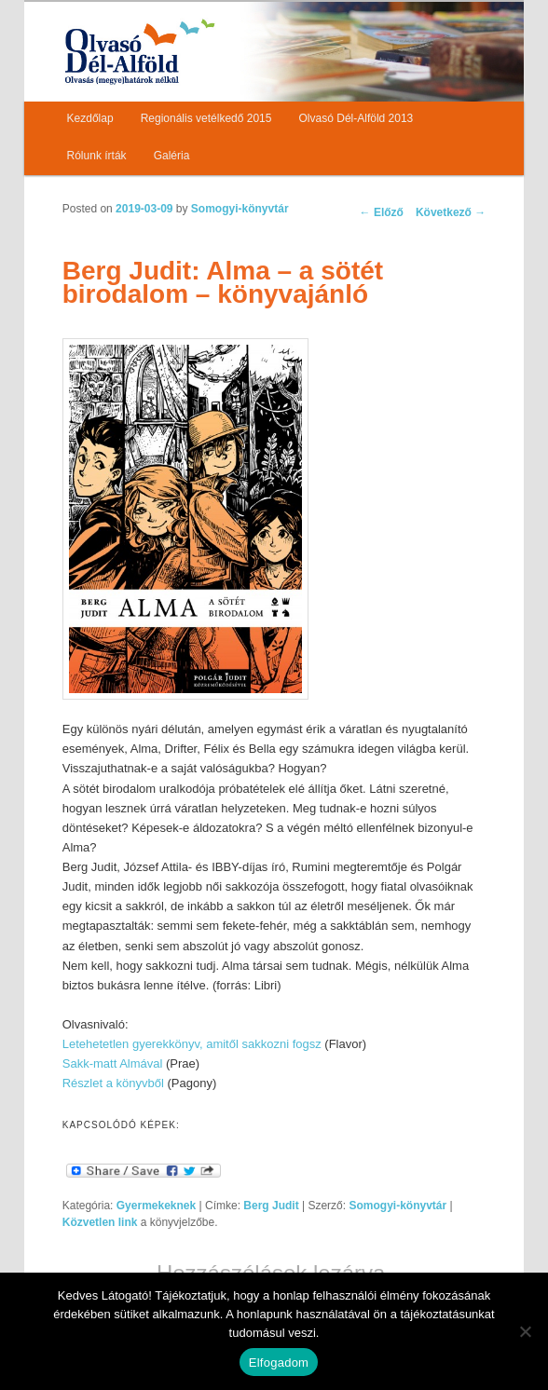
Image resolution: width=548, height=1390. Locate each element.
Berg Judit (270, 1205)
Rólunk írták (97, 155)
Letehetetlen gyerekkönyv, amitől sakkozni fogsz (192, 1044)
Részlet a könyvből (113, 1083)
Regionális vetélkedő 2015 (206, 118)
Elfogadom (278, 1363)
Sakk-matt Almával (112, 1063)
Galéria (172, 155)
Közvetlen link (101, 1222)
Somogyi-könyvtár (240, 208)
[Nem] (524, 1331)
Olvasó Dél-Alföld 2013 (356, 118)
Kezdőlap (90, 118)
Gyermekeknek (156, 1205)
